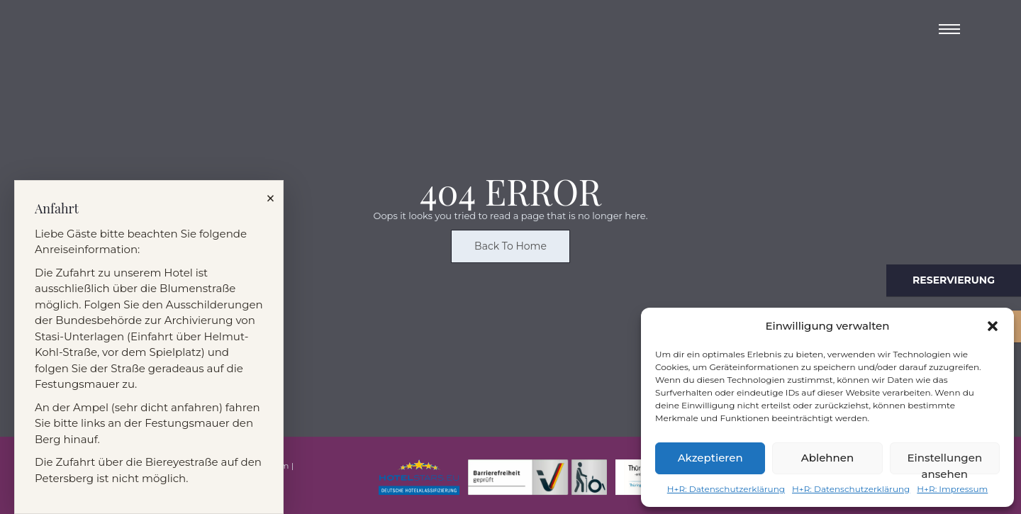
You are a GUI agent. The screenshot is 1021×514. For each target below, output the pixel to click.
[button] (993, 326)
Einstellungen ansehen (945, 462)
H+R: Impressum (952, 489)
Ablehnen (827, 457)
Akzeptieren (710, 457)
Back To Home (510, 248)
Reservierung (954, 280)
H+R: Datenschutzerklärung (726, 489)
